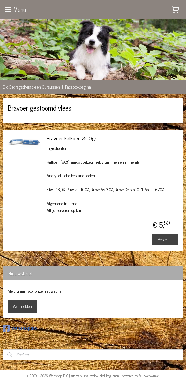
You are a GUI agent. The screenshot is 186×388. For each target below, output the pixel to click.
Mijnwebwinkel (149, 376)
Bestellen (165, 239)
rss (86, 376)
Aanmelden (22, 306)
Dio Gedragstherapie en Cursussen (31, 86)
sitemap (76, 376)
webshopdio (20, 328)
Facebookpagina (78, 86)
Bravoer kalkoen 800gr (71, 138)
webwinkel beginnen (104, 376)
